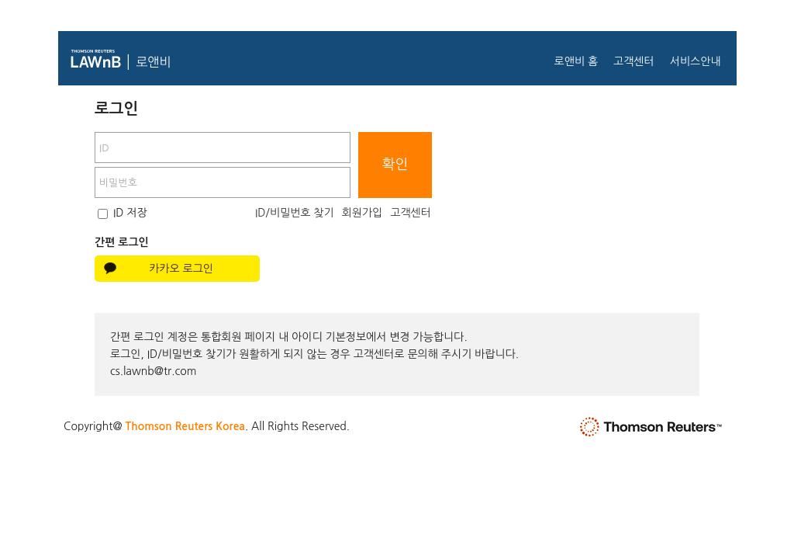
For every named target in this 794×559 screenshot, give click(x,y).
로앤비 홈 (576, 61)
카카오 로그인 (181, 268)
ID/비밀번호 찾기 (294, 212)
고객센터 (633, 61)
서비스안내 (695, 61)
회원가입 (362, 212)
